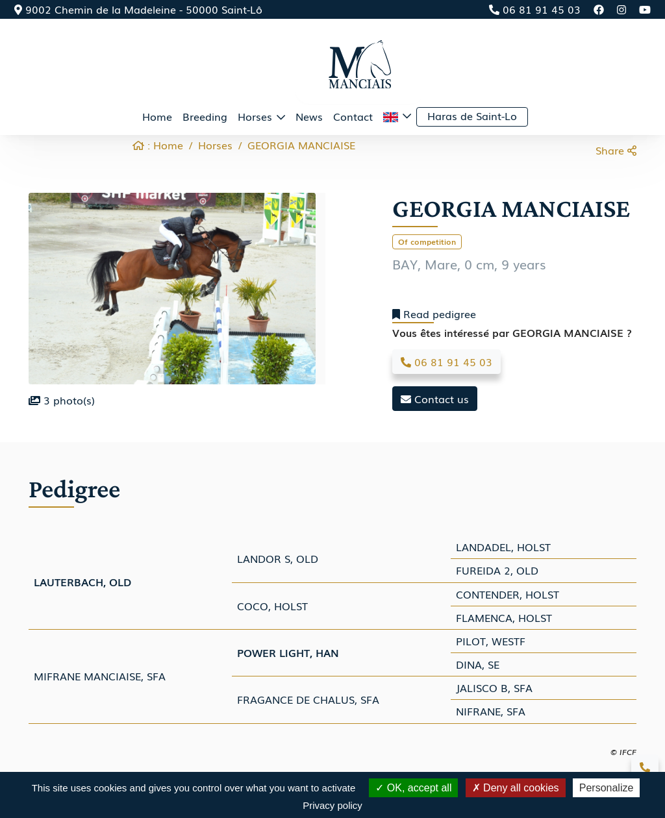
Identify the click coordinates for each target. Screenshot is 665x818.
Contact (353, 116)
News (309, 116)
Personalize (606, 787)
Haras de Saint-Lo (472, 115)
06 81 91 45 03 (535, 9)
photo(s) (62, 400)
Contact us (435, 398)
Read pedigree (434, 314)
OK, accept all (413, 787)
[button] (397, 117)
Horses (215, 145)
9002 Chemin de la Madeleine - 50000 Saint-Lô (138, 9)
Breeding (204, 116)
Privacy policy (332, 805)
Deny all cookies (515, 787)
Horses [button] (256, 116)
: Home (157, 145)
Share (616, 150)
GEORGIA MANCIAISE (301, 145)
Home (157, 116)
